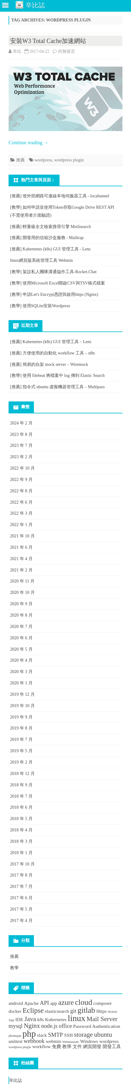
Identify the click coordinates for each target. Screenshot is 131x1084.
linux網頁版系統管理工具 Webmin (41, 260)
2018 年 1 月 (21, 852)
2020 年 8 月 (21, 615)
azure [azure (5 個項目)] (66, 1002)
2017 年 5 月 (21, 909)
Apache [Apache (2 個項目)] (31, 1003)
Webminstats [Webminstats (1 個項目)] (70, 1041)
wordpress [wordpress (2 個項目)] (109, 1041)
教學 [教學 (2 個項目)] (66, 1046)
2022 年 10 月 (22, 468)
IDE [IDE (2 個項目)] (19, 1019)
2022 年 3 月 (21, 513)
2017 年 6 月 (21, 898)
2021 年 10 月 (22, 536)
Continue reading (29, 142)
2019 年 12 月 (22, 694)
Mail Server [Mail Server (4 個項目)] (101, 1019)
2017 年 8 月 (21, 875)
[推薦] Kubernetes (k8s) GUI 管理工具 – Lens (50, 341)
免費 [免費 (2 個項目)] (56, 1046)
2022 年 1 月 (21, 524)
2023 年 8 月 (21, 434)
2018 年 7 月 (21, 796)
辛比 (17, 51)
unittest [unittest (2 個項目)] (16, 1041)
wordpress (43, 160)
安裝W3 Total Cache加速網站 (48, 40)
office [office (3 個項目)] (65, 1026)
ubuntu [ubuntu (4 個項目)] (103, 1034)
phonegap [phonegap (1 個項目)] (15, 1035)
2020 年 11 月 (22, 581)
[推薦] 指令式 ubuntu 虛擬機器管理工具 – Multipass (57, 387)
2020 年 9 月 (21, 604)
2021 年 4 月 (21, 558)
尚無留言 (66, 51)
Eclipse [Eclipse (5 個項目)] (33, 1010)
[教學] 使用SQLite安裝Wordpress (40, 306)
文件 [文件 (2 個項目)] (77, 1046)
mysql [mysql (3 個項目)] (16, 1026)
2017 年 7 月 (21, 886)
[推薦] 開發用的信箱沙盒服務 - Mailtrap (47, 237)
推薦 (20, 160)
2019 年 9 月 (21, 717)
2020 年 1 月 (21, 683)
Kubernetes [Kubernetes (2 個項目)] (55, 1019)
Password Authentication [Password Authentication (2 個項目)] (96, 1026)
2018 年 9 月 (21, 785)
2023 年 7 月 (21, 445)
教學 (14, 968)
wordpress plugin (69, 160)
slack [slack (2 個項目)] (42, 1035)
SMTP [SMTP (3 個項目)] (55, 1035)
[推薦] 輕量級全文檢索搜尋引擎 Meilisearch (50, 226)
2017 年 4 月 (21, 920)
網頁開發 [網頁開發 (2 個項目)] (92, 1046)
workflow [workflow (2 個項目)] (41, 1046)
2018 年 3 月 (21, 841)
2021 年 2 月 (21, 570)
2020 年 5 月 (21, 649)
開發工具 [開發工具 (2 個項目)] (112, 1046)
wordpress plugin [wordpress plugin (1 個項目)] (20, 1047)
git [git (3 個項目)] (73, 1011)
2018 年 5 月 (21, 818)
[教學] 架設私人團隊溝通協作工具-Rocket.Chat (53, 271)
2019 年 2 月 (21, 762)
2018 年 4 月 (21, 830)
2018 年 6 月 (21, 807)
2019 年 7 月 (21, 739)
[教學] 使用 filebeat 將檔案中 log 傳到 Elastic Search (57, 375)
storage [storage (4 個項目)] (83, 1034)
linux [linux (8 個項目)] (77, 1018)
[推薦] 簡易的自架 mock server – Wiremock (49, 364)
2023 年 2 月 (21, 457)
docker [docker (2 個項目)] (15, 1011)
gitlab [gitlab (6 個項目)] (86, 1010)
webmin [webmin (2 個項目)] (53, 1041)
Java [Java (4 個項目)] (30, 1019)
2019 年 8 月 (21, 728)
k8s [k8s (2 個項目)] (40, 1019)
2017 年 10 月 (22, 864)
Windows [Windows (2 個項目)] (89, 1041)
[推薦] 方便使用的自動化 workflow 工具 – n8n (52, 353)
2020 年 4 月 (21, 660)
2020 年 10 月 (22, 592)
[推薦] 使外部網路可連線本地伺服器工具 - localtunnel (59, 196)
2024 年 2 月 (21, 423)
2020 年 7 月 (21, 626)
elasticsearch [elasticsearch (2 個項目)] (57, 1011)
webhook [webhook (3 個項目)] (34, 1041)
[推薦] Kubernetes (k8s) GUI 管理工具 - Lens (50, 249)
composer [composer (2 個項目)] (102, 1003)
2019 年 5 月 (21, 751)
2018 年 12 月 (22, 773)
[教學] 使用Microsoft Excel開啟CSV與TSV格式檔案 (57, 283)
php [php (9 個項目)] (29, 1034)
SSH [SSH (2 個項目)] (68, 1035)
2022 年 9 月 (21, 479)
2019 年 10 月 (22, 705)
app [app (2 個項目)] (53, 1003)
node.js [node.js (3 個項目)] (49, 1026)
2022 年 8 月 (21, 491)
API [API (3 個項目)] (44, 1003)
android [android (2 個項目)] (16, 1003)
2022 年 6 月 (21, 502)
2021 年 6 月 (21, 547)
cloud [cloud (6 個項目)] (83, 1002)
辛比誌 (15, 1080)
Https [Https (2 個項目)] (101, 1011)
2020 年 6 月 (21, 638)
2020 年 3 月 (21, 671)
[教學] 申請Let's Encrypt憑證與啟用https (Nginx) (54, 294)
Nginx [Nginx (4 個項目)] (32, 1025)
